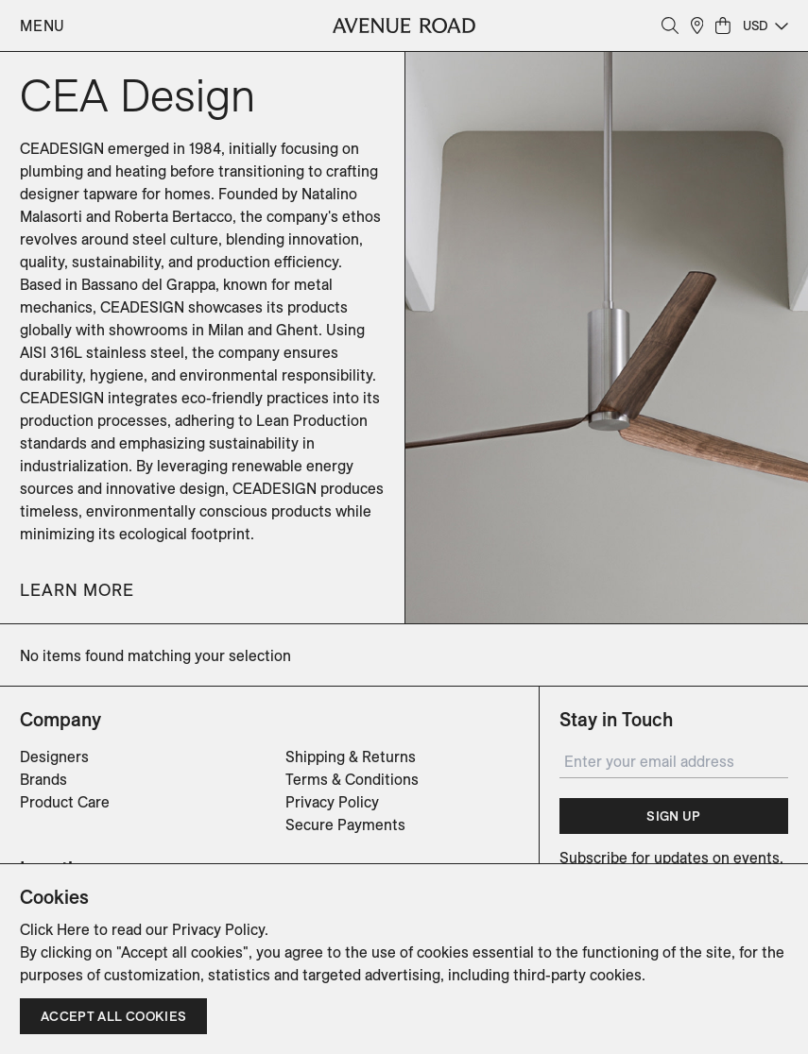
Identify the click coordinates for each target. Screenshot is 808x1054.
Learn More (77, 590)
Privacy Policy (332, 801)
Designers (54, 756)
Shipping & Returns (350, 756)
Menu (42, 25)
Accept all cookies (113, 1016)
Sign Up (673, 816)
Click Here (55, 929)
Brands (43, 779)
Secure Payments (345, 824)
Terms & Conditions (352, 779)
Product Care (65, 801)
